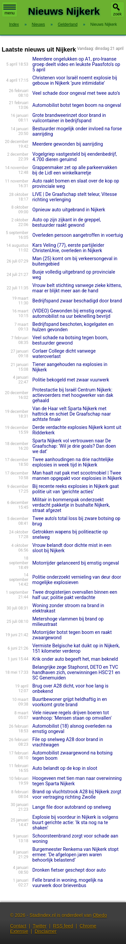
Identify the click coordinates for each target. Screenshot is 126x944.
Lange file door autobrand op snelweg (71, 807)
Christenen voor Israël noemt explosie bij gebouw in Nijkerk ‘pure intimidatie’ (74, 80)
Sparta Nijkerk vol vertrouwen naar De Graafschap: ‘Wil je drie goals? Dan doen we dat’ (74, 446)
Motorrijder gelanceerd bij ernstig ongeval (75, 563)
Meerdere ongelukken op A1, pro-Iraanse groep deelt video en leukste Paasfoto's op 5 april (76, 64)
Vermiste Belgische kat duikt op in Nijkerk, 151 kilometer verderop (76, 648)
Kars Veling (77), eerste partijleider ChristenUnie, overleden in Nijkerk (68, 247)
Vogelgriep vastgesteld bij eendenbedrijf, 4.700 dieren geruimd (74, 156)
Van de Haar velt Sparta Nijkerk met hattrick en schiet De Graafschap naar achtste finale (71, 414)
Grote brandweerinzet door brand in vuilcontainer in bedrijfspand (69, 118)
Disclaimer (45, 931)
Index (14, 24)
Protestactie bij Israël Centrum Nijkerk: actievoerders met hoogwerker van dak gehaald (72, 395)
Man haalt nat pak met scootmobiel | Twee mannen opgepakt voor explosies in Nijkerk (77, 475)
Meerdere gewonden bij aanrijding (67, 144)
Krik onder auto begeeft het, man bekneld (75, 659)
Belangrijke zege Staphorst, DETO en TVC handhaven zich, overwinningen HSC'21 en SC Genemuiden (76, 672)
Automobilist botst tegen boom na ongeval (76, 105)
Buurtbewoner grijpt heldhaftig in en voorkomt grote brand (69, 702)
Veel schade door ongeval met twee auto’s (76, 93)
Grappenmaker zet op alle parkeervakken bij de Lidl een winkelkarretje (74, 170)
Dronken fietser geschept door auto (69, 870)
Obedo (100, 915)
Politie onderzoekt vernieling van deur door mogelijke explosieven (76, 579)
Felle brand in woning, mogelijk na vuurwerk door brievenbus (67, 882)
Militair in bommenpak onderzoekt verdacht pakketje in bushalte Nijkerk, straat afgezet (71, 505)
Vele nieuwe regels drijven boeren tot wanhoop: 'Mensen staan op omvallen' (72, 715)
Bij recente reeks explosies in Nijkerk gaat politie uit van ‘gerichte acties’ (75, 489)
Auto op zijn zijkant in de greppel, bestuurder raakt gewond (66, 222)
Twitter (39, 926)
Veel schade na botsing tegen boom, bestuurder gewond (70, 340)
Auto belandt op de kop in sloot (64, 768)
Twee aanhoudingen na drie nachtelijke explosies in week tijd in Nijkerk (72, 462)
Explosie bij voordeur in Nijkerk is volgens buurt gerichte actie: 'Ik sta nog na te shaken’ (75, 822)
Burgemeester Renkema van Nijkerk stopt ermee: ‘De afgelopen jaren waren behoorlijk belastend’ (75, 855)
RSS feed (63, 926)
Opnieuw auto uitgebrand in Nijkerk (68, 209)
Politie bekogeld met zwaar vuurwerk (70, 379)
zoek (117, 14)
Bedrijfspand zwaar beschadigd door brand (77, 300)
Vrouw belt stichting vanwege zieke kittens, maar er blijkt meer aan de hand (77, 288)
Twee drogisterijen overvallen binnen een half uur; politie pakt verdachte (74, 594)
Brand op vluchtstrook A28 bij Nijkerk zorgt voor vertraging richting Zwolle (76, 794)
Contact (18, 926)
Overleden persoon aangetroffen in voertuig (77, 235)
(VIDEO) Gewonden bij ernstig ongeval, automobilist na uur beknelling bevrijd (72, 313)
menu (9, 10)
